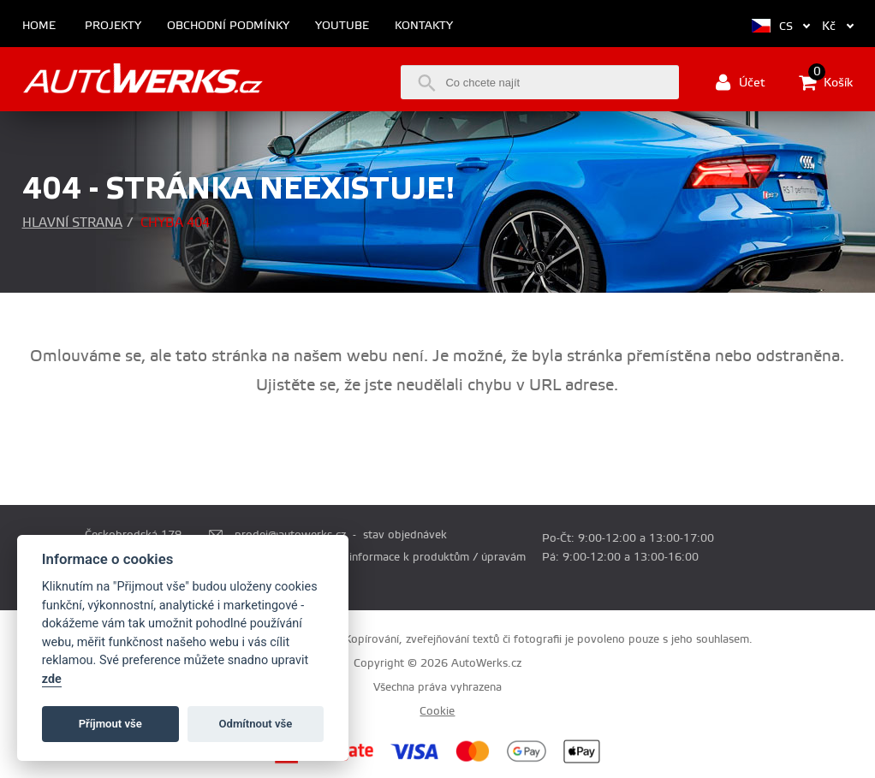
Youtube (342, 26)
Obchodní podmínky (228, 26)
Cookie (437, 711)
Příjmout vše (110, 723)
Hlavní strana (72, 223)
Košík (826, 82)
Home (39, 26)
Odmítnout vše (256, 723)
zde (52, 679)
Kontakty (424, 26)
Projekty (113, 26)
